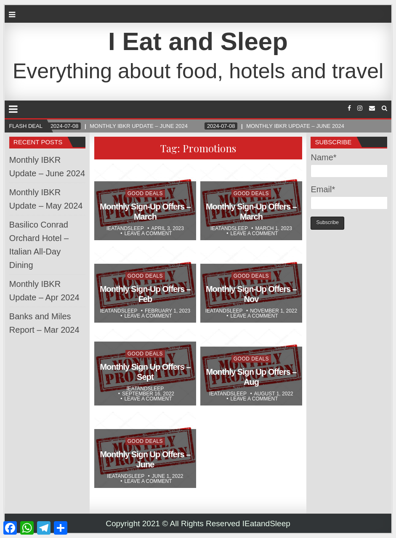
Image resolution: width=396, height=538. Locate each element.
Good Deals (145, 193)
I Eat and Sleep (198, 41)
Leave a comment (148, 233)
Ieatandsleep (125, 228)
